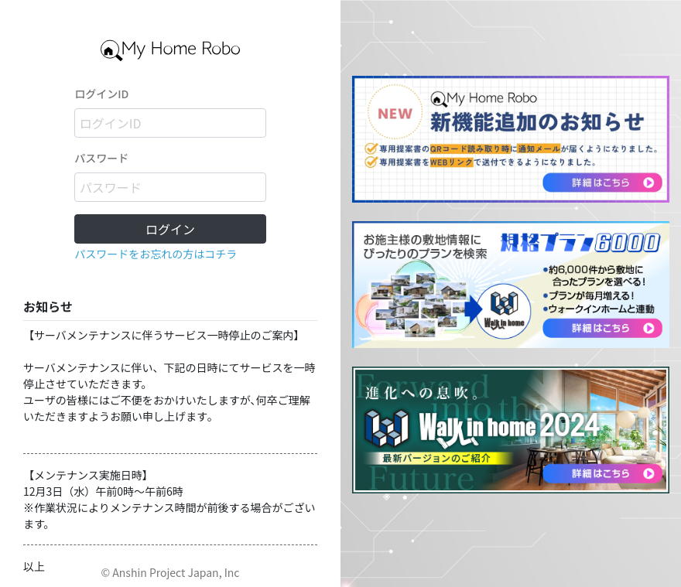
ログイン (170, 229)
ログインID (101, 93)
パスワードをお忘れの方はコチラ (155, 253)
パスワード (101, 158)
